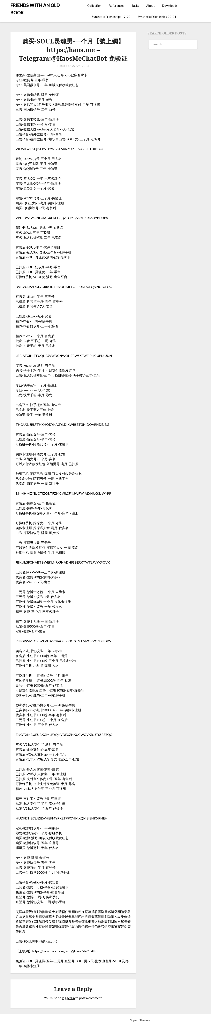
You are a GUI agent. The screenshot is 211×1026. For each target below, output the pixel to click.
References (116, 5)
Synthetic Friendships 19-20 (111, 16)
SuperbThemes (140, 1020)
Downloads (170, 5)
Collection (94, 5)
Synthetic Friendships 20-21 (157, 16)
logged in (68, 998)
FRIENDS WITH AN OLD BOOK (35, 8)
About (150, 5)
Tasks (135, 5)
